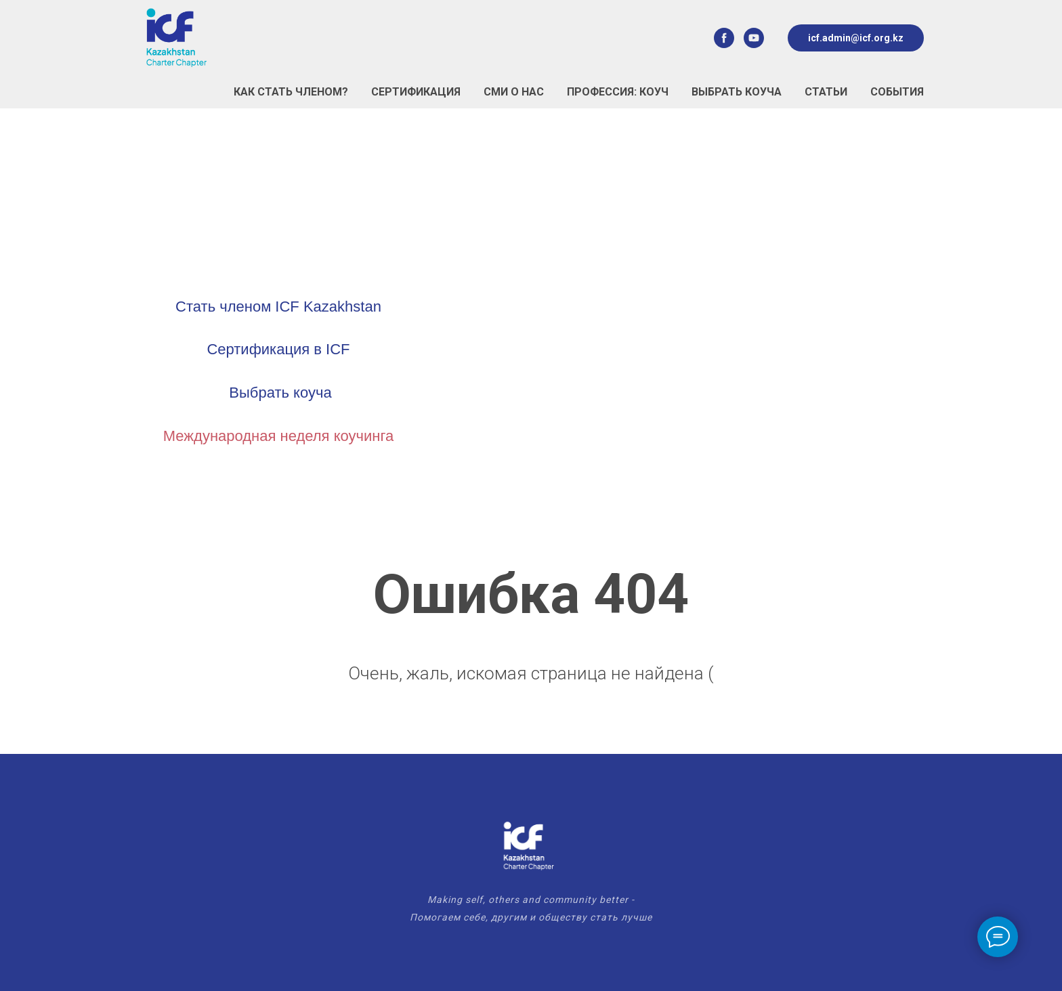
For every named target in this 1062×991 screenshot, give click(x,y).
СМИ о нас (514, 91)
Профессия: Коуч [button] (617, 91)
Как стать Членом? (291, 91)
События (897, 91)
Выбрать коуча (737, 91)
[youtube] (754, 38)
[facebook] (724, 38)
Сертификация (416, 91)
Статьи (826, 91)
